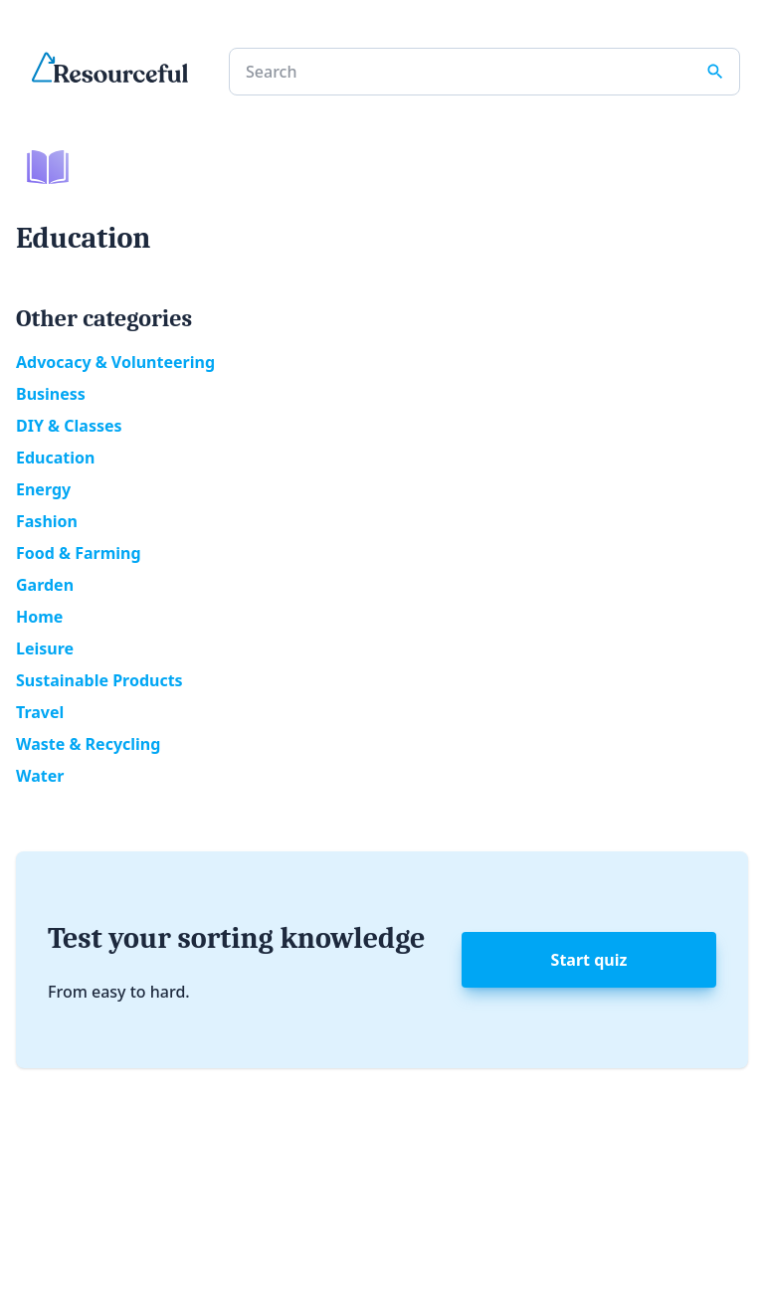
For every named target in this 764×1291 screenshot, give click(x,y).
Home (39, 617)
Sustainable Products (99, 680)
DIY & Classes (69, 426)
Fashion (47, 521)
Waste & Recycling (88, 744)
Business (51, 394)
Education (55, 457)
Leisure (45, 648)
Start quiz (589, 960)
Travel (40, 712)
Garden (45, 585)
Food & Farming (78, 553)
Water (40, 776)
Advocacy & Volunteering (115, 362)
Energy (43, 489)
